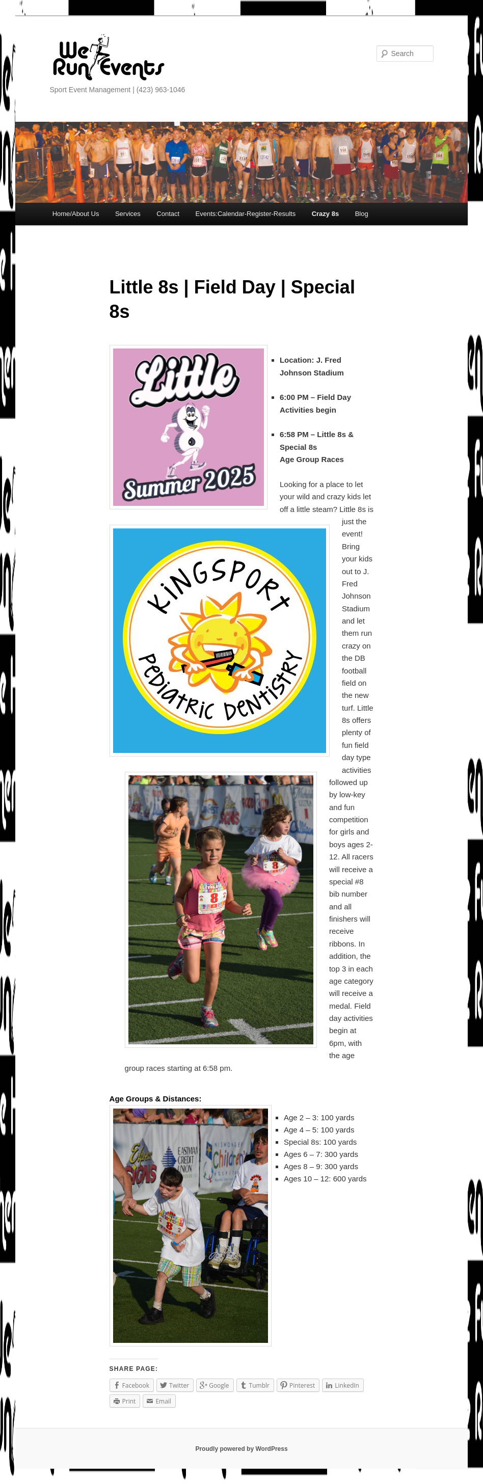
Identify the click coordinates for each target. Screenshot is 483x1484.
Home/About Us (75, 214)
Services (128, 214)
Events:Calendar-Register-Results (246, 214)
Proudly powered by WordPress (241, 1448)
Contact (167, 214)
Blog (361, 214)
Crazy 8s (325, 214)
